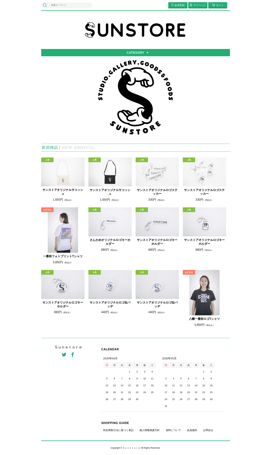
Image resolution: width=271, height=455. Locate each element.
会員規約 (192, 430)
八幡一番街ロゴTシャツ (204, 318)
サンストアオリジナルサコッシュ (62, 191)
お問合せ (208, 430)
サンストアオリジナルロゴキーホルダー (157, 241)
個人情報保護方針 (149, 430)
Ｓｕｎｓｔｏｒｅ (68, 347)
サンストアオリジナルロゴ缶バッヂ (110, 304)
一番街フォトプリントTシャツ (63, 256)
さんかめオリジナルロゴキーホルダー (110, 241)
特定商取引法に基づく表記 (118, 430)
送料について (173, 430)
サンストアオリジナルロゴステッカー (157, 191)
